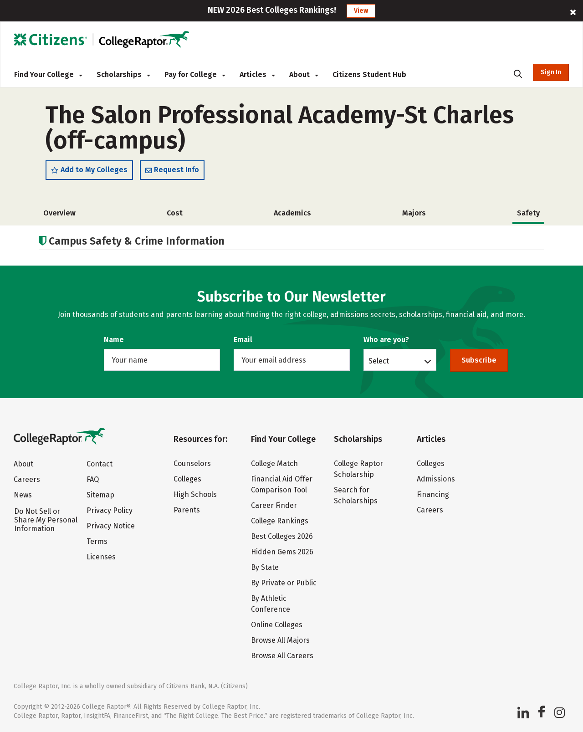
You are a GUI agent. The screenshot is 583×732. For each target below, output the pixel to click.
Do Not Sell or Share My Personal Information (45, 520)
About (303, 74)
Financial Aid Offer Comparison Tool (281, 484)
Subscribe (478, 360)
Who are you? (386, 339)
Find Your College (48, 74)
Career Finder (274, 505)
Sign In (551, 72)
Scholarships (123, 74)
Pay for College (194, 74)
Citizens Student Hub (369, 74)
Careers (27, 479)
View (361, 11)
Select (378, 361)
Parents (187, 510)
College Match (274, 463)
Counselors (192, 463)
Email (243, 339)
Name (114, 339)
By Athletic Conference (270, 604)
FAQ (93, 479)
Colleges (187, 479)
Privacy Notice (111, 526)
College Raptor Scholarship (358, 469)
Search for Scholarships (356, 495)
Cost (175, 213)
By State (265, 567)
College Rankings (279, 521)
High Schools (195, 494)
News (23, 495)
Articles (257, 74)
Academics (292, 213)
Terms (97, 541)
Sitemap (100, 495)
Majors (414, 213)
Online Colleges (276, 624)
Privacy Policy (110, 510)
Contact (100, 464)
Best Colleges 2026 (282, 536)
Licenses (101, 557)
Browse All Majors (280, 640)
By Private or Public (284, 582)
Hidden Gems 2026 (282, 552)
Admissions (436, 479)
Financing (433, 494)
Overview (59, 213)
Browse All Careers (282, 655)
